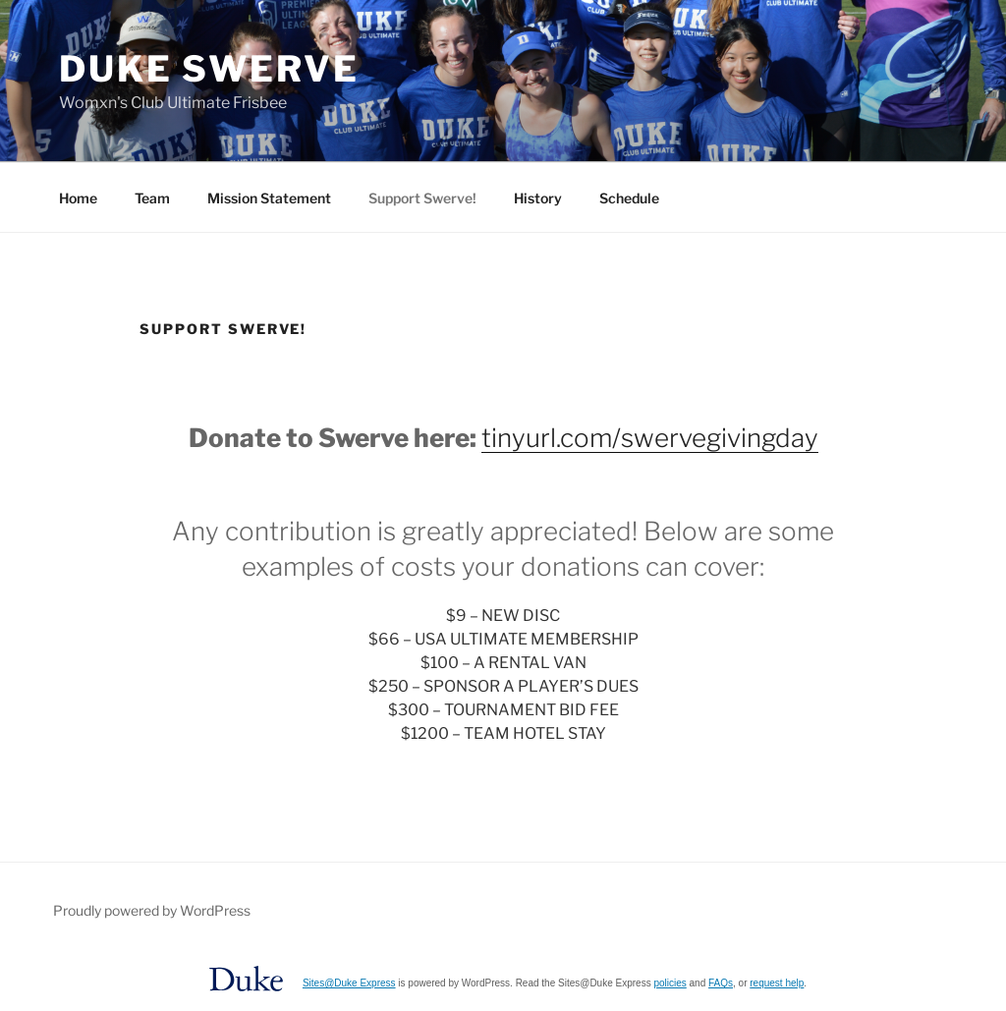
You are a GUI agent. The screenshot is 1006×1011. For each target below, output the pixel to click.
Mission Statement (269, 198)
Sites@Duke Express (349, 983)
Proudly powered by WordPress (152, 910)
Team (152, 198)
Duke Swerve (209, 68)
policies (669, 983)
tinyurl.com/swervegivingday (649, 437)
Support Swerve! (422, 198)
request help (777, 983)
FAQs (720, 983)
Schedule (629, 198)
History (538, 198)
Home (78, 198)
